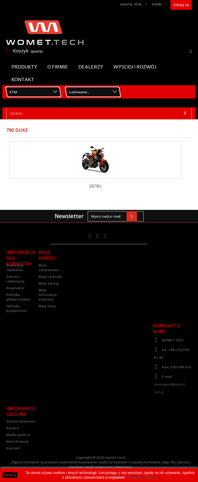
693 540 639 (181, 367)
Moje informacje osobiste (47, 294)
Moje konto (47, 255)
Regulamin (15, 288)
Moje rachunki (50, 277)
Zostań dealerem (20, 421)
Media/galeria (18, 435)
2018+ (95, 186)
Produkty (24, 67)
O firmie (57, 67)
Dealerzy (90, 67)
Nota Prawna (17, 441)
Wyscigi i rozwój (134, 67)
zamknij (10, 475)
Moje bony (47, 306)
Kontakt (22, 79)
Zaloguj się (181, 5)
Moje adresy (48, 283)
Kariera (12, 428)
